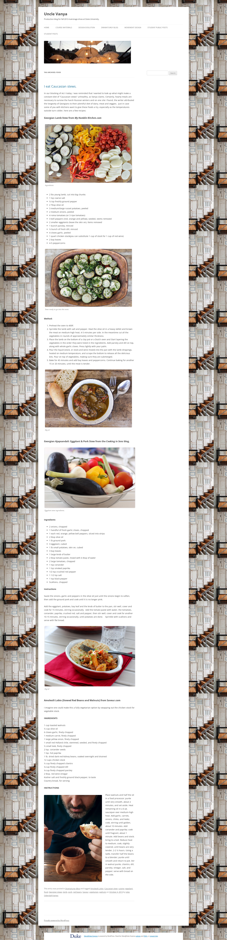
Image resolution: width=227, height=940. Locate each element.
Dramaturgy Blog (109, 27)
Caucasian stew (111, 888)
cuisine (121, 888)
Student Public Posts (158, 27)
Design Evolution (86, 27)
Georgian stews (55, 892)
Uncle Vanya (55, 13)
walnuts (102, 892)
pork (70, 892)
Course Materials (64, 27)
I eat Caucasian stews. (60, 86)
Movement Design (133, 27)
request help (154, 936)
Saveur (85, 892)
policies (138, 936)
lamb (65, 892)
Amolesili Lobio (97, 888)
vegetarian (93, 892)
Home (46, 27)
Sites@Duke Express (91, 936)
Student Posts (51, 34)
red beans (77, 892)
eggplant (129, 888)
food (46, 892)
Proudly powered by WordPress (56, 920)
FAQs (145, 936)
